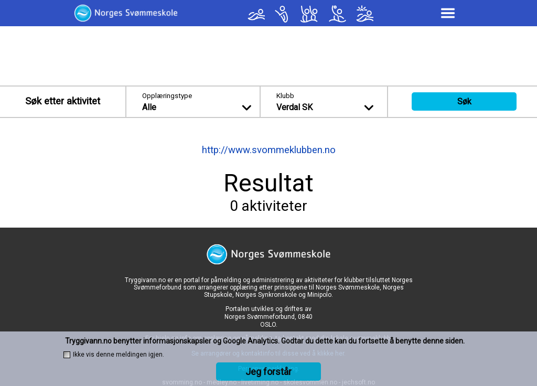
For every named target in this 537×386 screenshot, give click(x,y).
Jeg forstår (268, 371)
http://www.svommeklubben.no (269, 150)
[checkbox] (67, 355)
